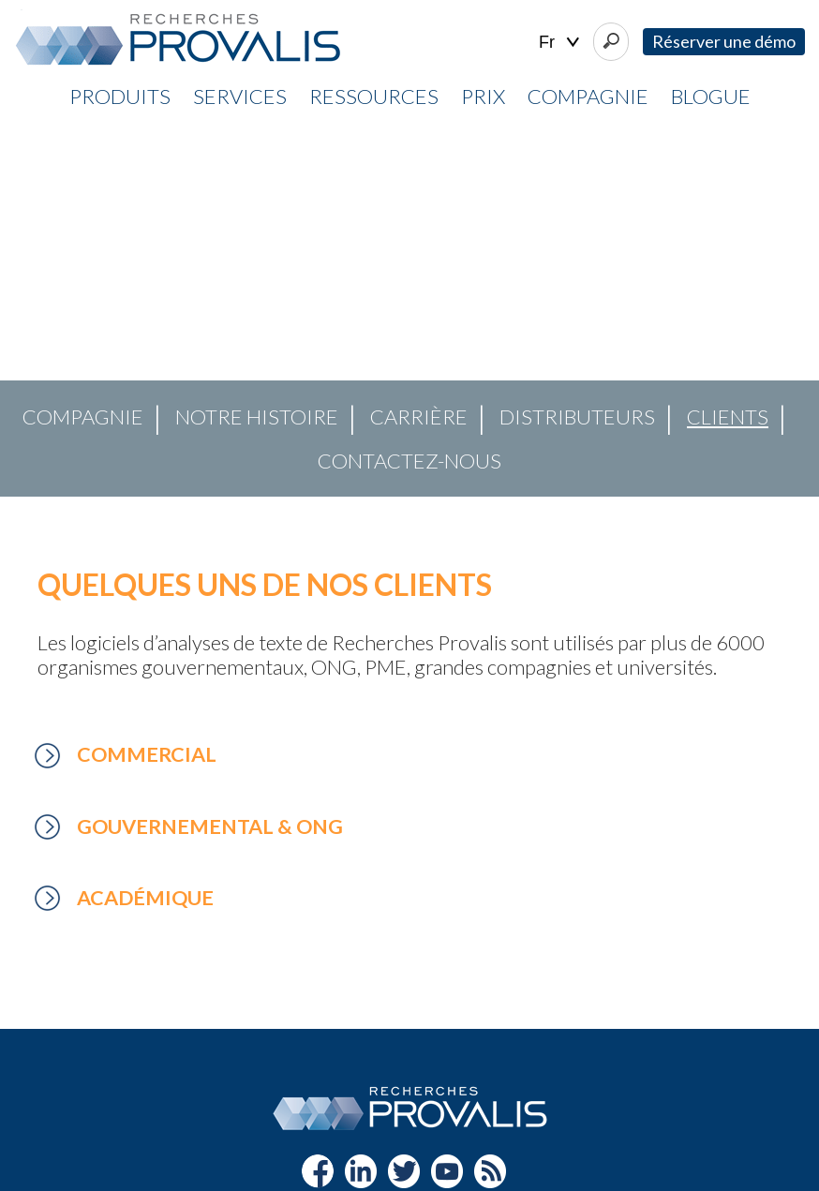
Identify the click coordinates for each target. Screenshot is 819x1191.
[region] (409, 310)
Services (240, 96)
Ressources (374, 96)
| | (559, 42)
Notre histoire (256, 416)
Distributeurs (577, 416)
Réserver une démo (724, 41)
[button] (29, 309)
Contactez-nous (409, 460)
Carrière (419, 416)
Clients (727, 416)
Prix (483, 96)
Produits (120, 96)
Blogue (711, 96)
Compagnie (588, 96)
